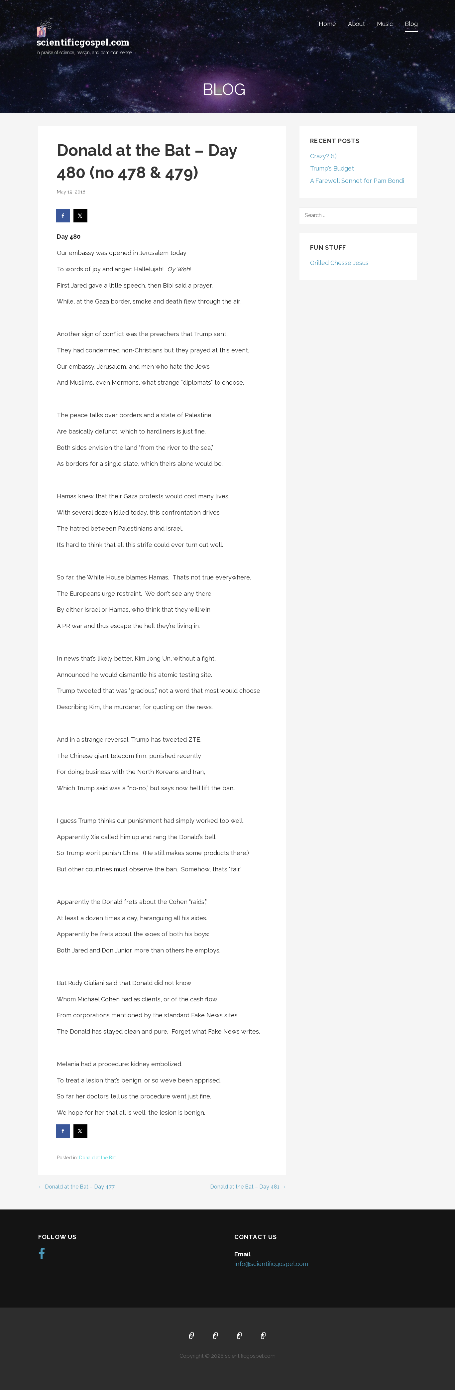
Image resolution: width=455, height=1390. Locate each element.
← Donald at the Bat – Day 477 (76, 1187)
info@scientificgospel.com (271, 1263)
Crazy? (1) (323, 156)
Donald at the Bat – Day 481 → (248, 1187)
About (356, 23)
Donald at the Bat (97, 1157)
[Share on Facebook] (63, 215)
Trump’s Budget (332, 168)
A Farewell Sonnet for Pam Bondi (357, 180)
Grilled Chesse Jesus (339, 262)
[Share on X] (80, 215)
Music (385, 23)
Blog (411, 23)
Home (327, 23)
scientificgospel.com (83, 42)
